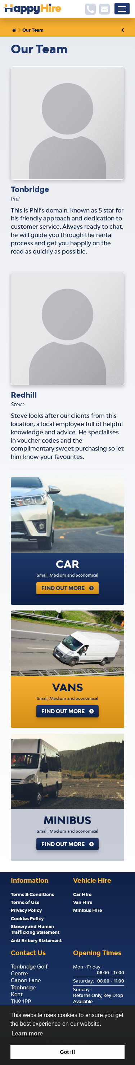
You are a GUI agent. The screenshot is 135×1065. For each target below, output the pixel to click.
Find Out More (63, 588)
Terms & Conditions (32, 894)
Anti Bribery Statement (36, 940)
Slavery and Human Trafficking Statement (35, 929)
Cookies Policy (27, 918)
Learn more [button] (27, 1033)
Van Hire (82, 902)
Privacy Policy (26, 910)
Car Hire (82, 894)
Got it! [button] (67, 1052)
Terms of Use (25, 902)
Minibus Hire (87, 910)
